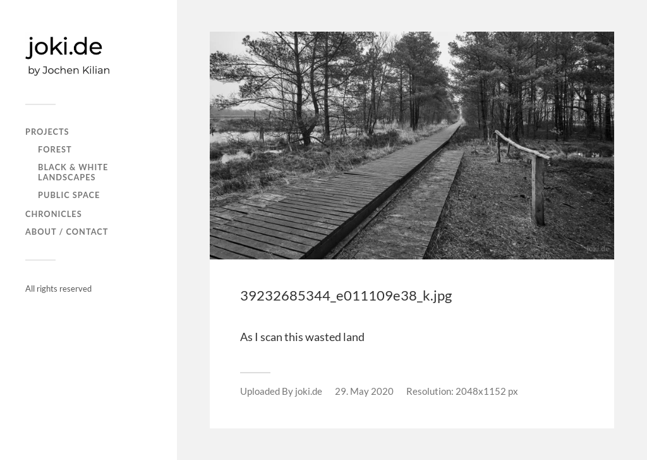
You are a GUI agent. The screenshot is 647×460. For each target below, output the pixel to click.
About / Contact (66, 232)
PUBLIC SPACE (69, 195)
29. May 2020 (364, 391)
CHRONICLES (53, 214)
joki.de (308, 391)
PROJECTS (47, 132)
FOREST (55, 149)
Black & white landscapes (73, 172)
